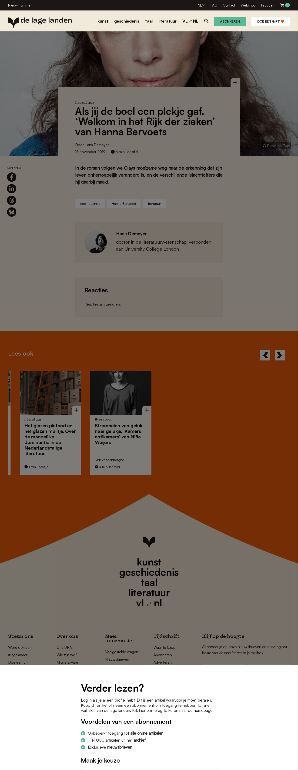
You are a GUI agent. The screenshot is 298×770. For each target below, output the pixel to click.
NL (200, 5)
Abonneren (230, 21)
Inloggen (268, 5)
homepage (203, 710)
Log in (86, 700)
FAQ (214, 5)
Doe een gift (270, 21)
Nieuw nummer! (20, 5)
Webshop (248, 5)
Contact (229, 5)
